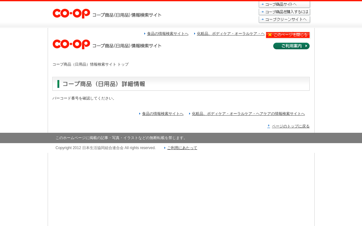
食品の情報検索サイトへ (163, 113)
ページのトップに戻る (291, 126)
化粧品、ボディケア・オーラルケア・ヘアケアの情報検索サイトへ (248, 113)
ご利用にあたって (182, 148)
